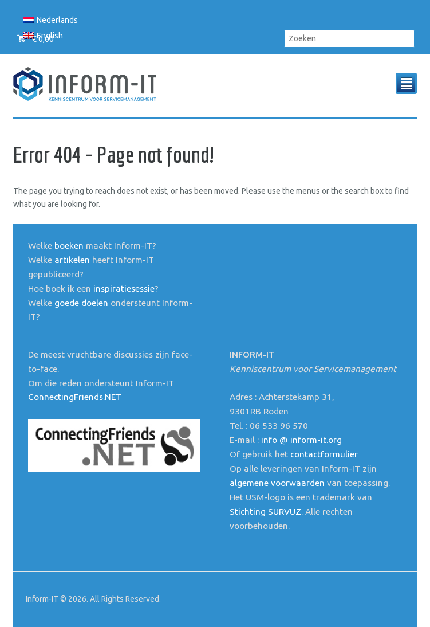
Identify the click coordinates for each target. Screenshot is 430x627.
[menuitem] (51, 20)
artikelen (72, 260)
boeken (69, 245)
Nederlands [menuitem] (57, 20)
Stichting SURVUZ (265, 511)
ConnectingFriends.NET (74, 397)
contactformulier (324, 454)
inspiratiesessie (124, 288)
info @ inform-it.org (301, 440)
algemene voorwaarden (277, 483)
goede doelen (81, 303)
